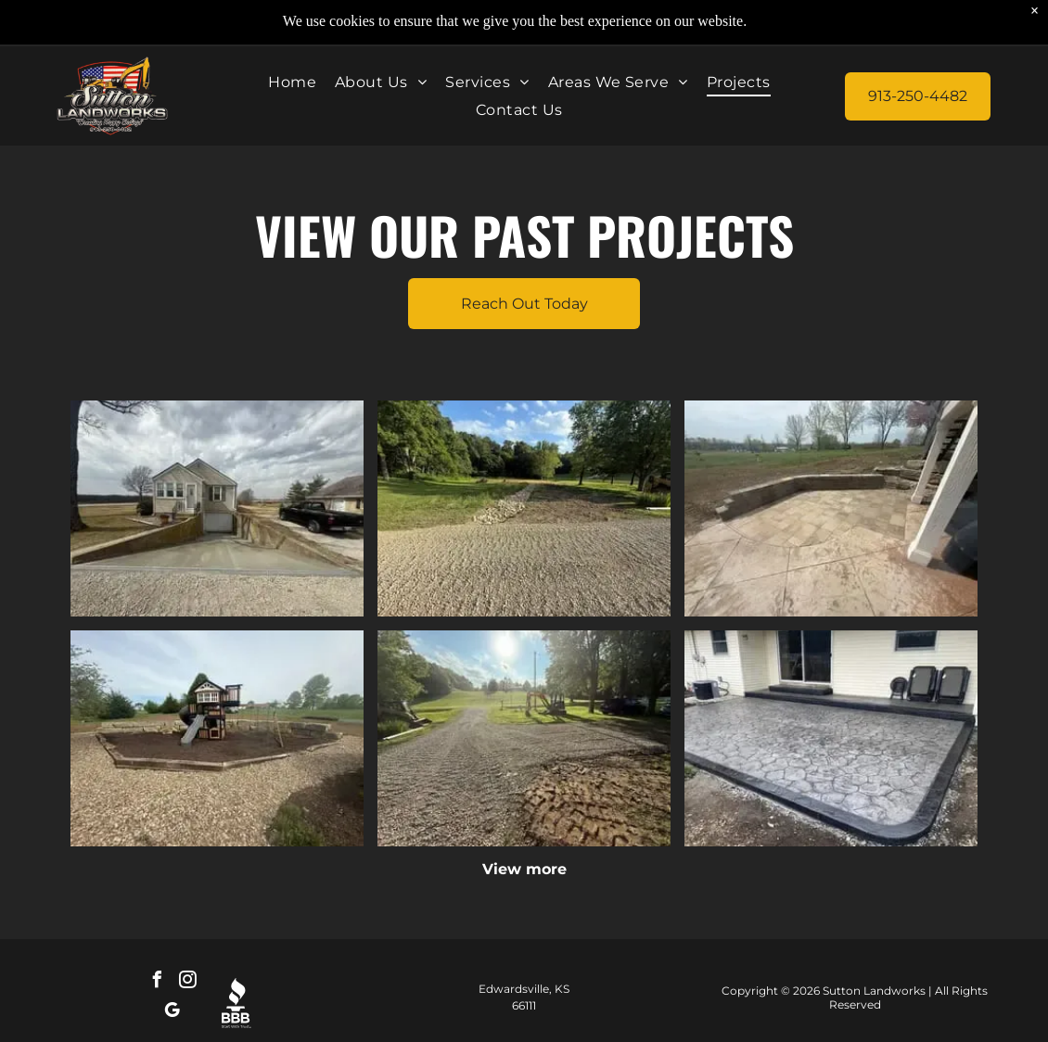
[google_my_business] (172, 1013)
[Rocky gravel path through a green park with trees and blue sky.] (524, 508)
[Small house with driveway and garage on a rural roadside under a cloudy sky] (217, 508)
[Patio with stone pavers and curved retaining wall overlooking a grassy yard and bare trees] (831, 508)
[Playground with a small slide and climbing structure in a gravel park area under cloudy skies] (217, 738)
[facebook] (157, 982)
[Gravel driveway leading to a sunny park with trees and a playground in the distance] (524, 738)
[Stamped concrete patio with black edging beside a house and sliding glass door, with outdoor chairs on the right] (831, 738)
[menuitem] (292, 82)
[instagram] (187, 982)
